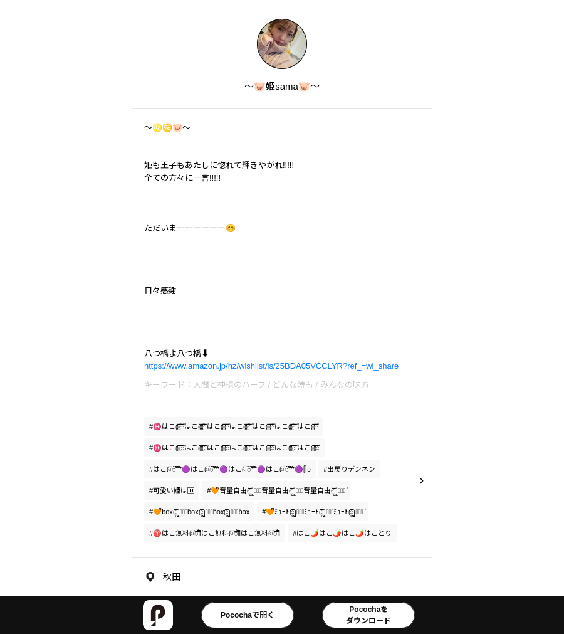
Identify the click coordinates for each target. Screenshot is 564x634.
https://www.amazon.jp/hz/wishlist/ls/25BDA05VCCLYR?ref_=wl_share (271, 366)
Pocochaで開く (247, 615)
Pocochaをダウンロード (368, 615)
